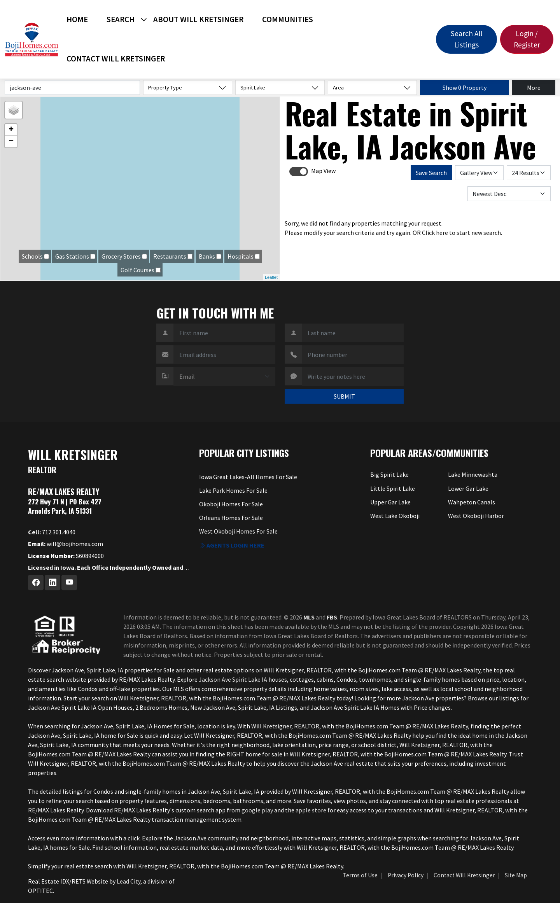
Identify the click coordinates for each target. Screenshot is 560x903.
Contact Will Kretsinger (115, 59)
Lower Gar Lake (468, 488)
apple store (311, 810)
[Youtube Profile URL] (69, 582)
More (534, 87)
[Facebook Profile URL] (36, 582)
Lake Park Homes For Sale (233, 490)
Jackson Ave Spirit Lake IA (233, 679)
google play (257, 810)
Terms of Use (360, 875)
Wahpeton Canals (471, 502)
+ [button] (11, 130)
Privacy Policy (406, 875)
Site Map (516, 875)
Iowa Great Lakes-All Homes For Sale (248, 477)
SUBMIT (344, 396)
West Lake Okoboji (395, 516)
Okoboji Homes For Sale (231, 504)
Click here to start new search (461, 232)
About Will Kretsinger (198, 19)
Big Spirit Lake (389, 474)
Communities (287, 19)
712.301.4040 (51, 532)
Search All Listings (466, 39)
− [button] (11, 141)
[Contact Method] (224, 376)
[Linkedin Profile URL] (52, 582)
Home (77, 19)
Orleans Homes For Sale (231, 518)
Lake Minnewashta (472, 474)
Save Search (431, 173)
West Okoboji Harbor (476, 516)
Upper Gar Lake (390, 502)
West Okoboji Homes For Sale (238, 531)
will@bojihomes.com (65, 544)
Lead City (128, 881)
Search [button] (121, 19)
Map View (323, 171)
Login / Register (527, 39)
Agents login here (231, 545)
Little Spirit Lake (392, 488)
